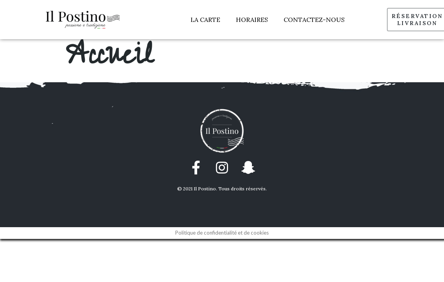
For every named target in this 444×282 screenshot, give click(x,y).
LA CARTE (205, 20)
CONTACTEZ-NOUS (314, 20)
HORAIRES (252, 20)
